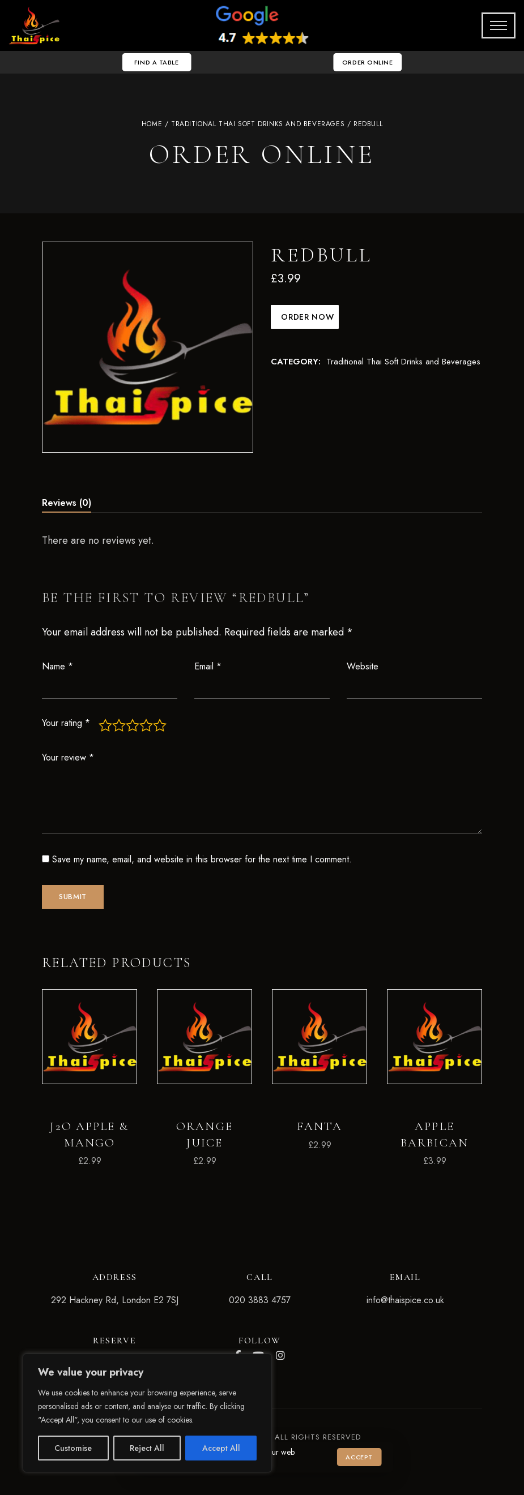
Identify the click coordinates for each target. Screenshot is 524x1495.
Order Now (306, 317)
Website (362, 666)
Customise (73, 1448)
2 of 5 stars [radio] (119, 725)
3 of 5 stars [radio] (132, 725)
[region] (147, 1413)
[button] (153, 62)
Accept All (221, 1448)
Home (152, 124)
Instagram (280, 1356)
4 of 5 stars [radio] (146, 725)
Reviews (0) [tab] (66, 502)
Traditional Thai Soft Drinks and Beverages (257, 124)
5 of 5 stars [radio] (160, 725)
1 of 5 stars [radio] (105, 725)
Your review (68, 757)
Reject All (147, 1448)
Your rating (66, 722)
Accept (359, 1457)
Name (57, 666)
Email (207, 666)
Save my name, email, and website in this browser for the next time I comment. (202, 859)
